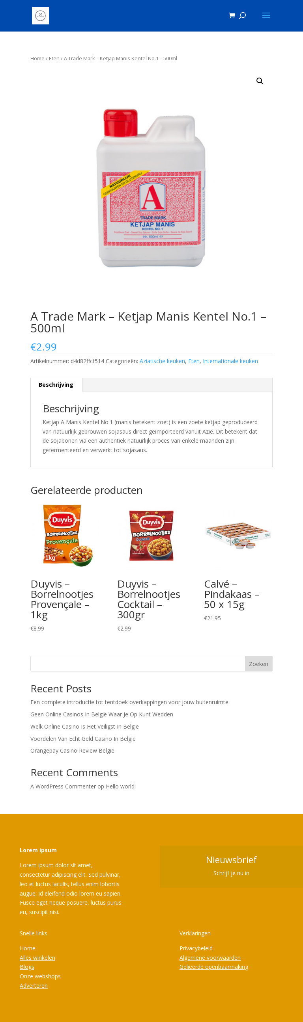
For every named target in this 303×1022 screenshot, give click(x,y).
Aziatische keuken (162, 361)
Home (37, 58)
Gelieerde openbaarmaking (214, 966)
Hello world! (121, 786)
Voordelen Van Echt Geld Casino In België (83, 738)
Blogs (27, 966)
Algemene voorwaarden (210, 957)
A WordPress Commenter (63, 786)
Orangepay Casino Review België (72, 750)
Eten (54, 58)
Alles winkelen (37, 957)
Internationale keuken (230, 361)
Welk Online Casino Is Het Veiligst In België (84, 726)
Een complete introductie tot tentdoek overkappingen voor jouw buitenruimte (129, 702)
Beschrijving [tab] (56, 384)
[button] (260, 81)
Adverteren (34, 985)
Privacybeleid (196, 948)
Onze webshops (40, 976)
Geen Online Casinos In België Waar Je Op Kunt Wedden (101, 714)
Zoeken (258, 664)
